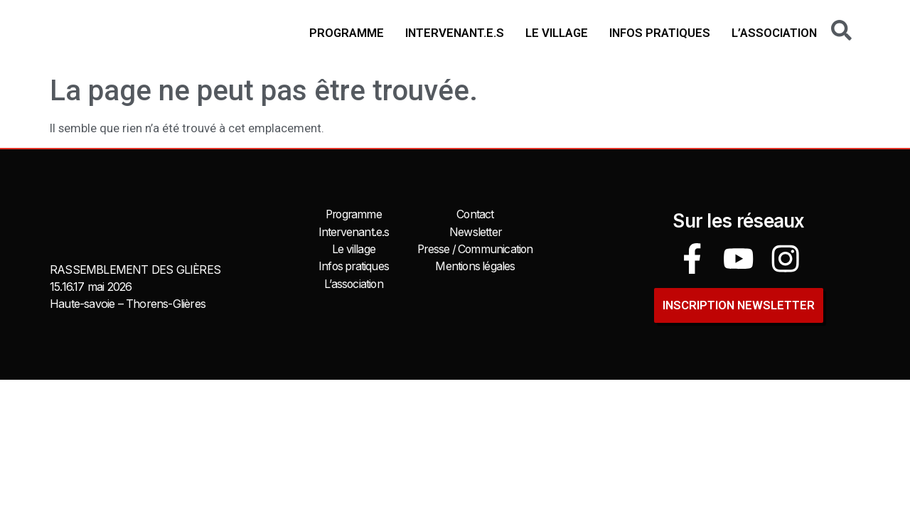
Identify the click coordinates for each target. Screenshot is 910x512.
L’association (774, 33)
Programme (346, 33)
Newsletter (475, 232)
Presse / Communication (475, 249)
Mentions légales (474, 266)
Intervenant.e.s (454, 33)
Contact (475, 215)
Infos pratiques (659, 33)
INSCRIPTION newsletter (739, 303)
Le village (556, 33)
